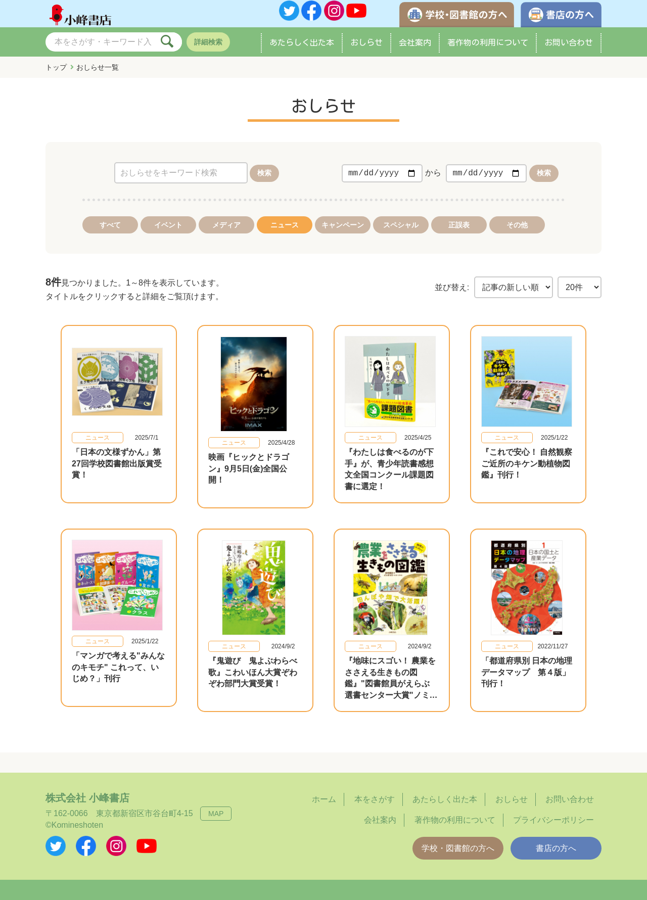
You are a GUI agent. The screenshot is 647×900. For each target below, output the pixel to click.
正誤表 (459, 235)
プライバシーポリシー (553, 820)
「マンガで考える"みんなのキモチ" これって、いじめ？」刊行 (118, 672)
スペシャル (401, 235)
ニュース (284, 235)
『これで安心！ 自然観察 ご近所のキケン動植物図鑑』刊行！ (530, 474)
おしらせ (366, 53)
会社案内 (415, 53)
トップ (56, 77)
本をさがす (374, 799)
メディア (226, 235)
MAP (215, 814)
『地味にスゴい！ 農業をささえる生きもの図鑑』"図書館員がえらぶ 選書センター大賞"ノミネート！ (391, 684)
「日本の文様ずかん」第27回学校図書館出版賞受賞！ (117, 474)
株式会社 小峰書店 (87, 798)
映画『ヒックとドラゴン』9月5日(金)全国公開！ (248, 474)
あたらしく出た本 (301, 53)
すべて (110, 235)
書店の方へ (556, 848)
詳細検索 (208, 52)
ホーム (324, 799)
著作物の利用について (487, 53)
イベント (168, 235)
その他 (517, 235)
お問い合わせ (568, 53)
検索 (264, 183)
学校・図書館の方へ (458, 848)
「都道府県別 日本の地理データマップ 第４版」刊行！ (526, 672)
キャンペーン (342, 235)
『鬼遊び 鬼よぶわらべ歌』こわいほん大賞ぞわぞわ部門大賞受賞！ (252, 672)
